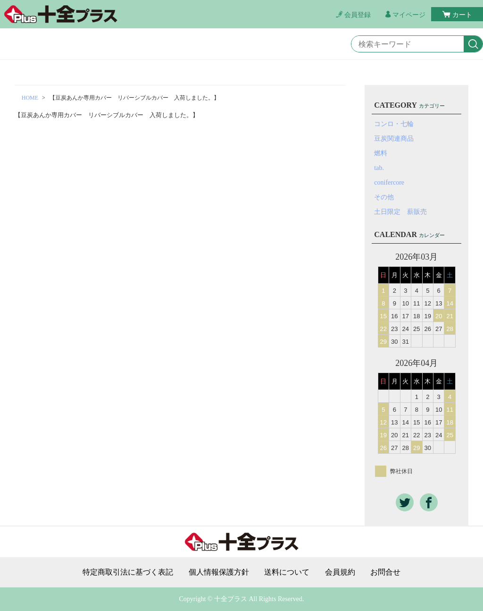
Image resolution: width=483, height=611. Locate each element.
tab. (379, 167)
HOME (30, 97)
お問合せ (385, 572)
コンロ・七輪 (394, 123)
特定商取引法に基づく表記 (128, 572)
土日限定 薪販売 (400, 211)
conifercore (389, 182)
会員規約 (340, 572)
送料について (286, 572)
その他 (384, 197)
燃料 (380, 153)
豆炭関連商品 (394, 138)
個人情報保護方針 (219, 572)
